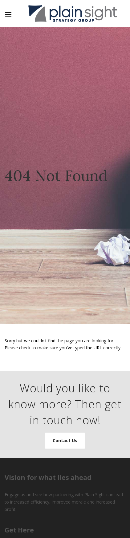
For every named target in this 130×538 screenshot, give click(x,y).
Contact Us (65, 440)
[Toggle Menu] (7, 13)
